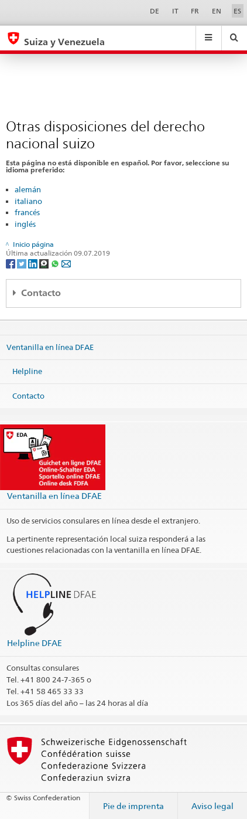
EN (216, 10)
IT (175, 10)
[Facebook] (11, 263)
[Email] (66, 263)
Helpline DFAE (34, 643)
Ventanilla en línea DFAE (50, 346)
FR (195, 10)
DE (154, 10)
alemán (28, 189)
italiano (28, 201)
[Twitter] (22, 263)
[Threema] (44, 263)
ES (237, 10)
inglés (25, 224)
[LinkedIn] (33, 263)
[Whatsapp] (55, 263)
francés (27, 212)
